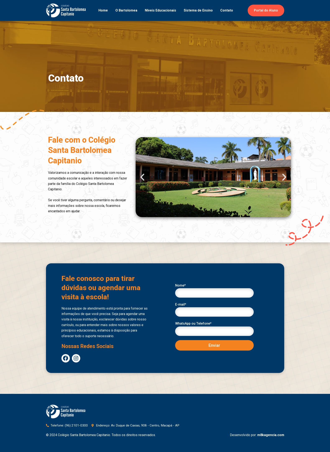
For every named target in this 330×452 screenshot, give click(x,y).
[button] (142, 177)
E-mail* (214, 309)
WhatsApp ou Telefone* (214, 328)
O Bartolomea (126, 10)
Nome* (214, 290)
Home (103, 10)
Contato (226, 10)
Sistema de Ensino (198, 10)
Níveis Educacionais (160, 10)
